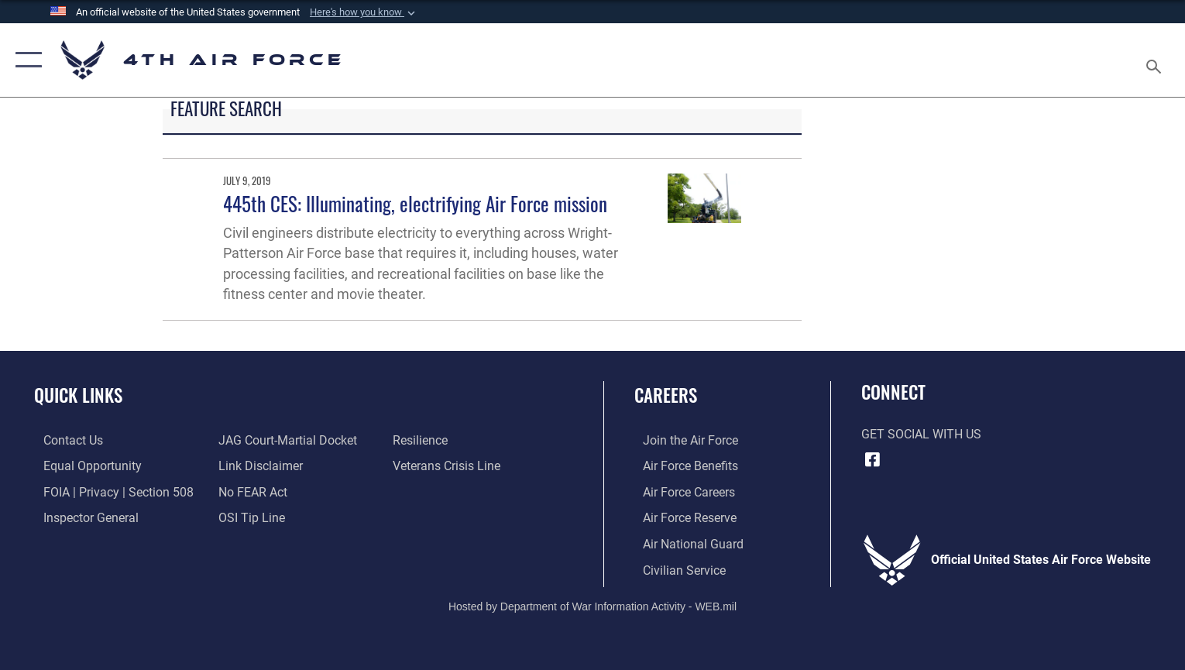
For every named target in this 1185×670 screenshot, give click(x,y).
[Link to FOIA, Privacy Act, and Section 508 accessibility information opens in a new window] (109, 491)
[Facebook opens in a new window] (872, 459)
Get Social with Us (921, 435)
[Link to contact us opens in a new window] (64, 440)
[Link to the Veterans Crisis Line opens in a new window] (449, 465)
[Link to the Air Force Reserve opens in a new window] (681, 517)
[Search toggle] (1156, 60)
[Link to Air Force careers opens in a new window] (680, 491)
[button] (364, 12)
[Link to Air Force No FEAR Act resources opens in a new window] (249, 491)
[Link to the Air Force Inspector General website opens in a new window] (81, 517)
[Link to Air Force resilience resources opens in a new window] (423, 440)
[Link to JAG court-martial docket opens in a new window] (284, 440)
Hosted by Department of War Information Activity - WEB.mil (592, 605)
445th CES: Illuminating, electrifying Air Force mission (415, 203)
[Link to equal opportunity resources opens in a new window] (83, 465)
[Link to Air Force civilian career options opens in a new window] (675, 569)
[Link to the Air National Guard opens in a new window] (684, 542)
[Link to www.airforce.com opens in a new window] (682, 440)
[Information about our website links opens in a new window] (257, 465)
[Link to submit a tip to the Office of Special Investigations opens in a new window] (248, 517)
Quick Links (78, 394)
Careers (665, 394)
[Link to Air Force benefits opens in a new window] (682, 465)
